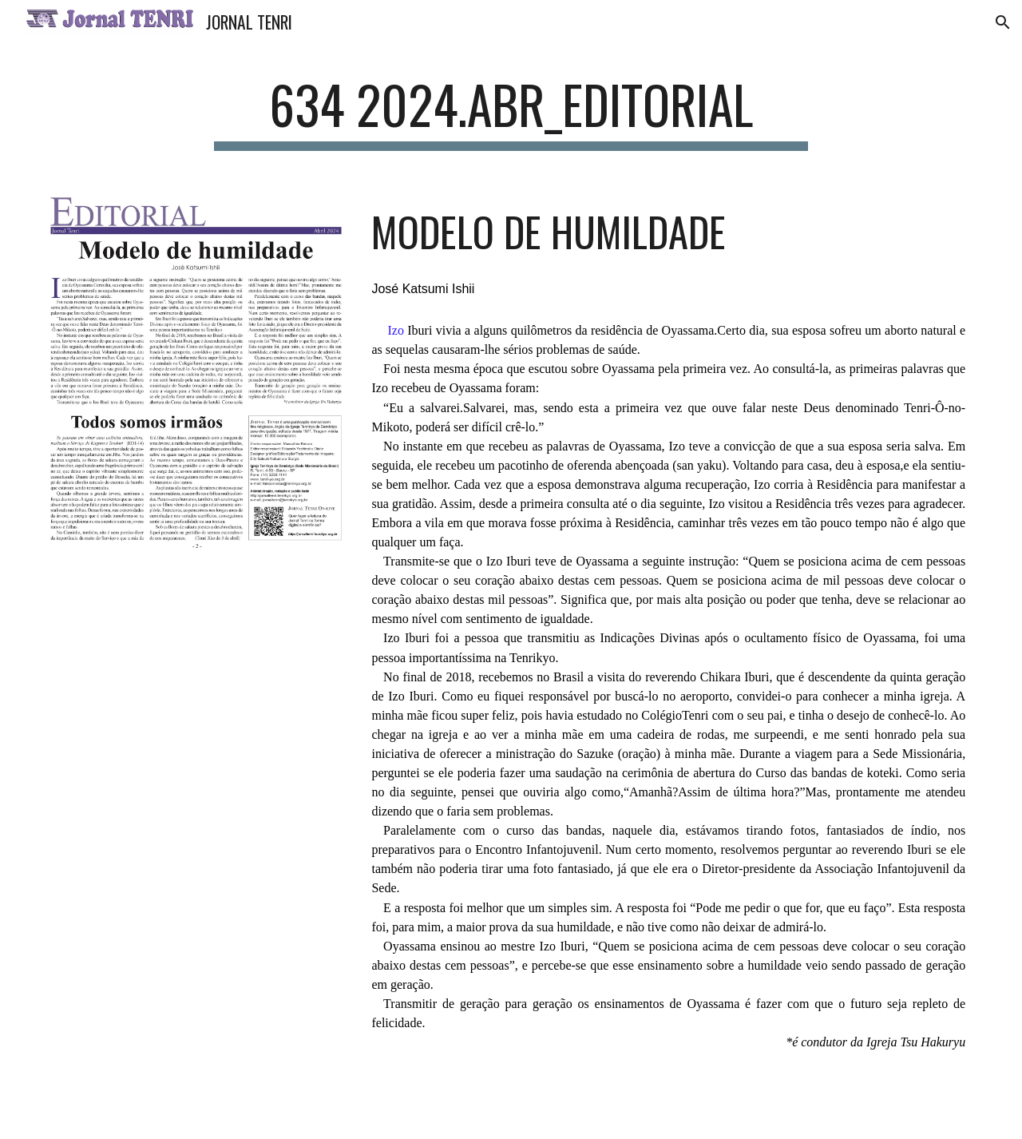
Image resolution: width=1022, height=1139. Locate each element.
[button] (1003, 22)
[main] (511, 112)
